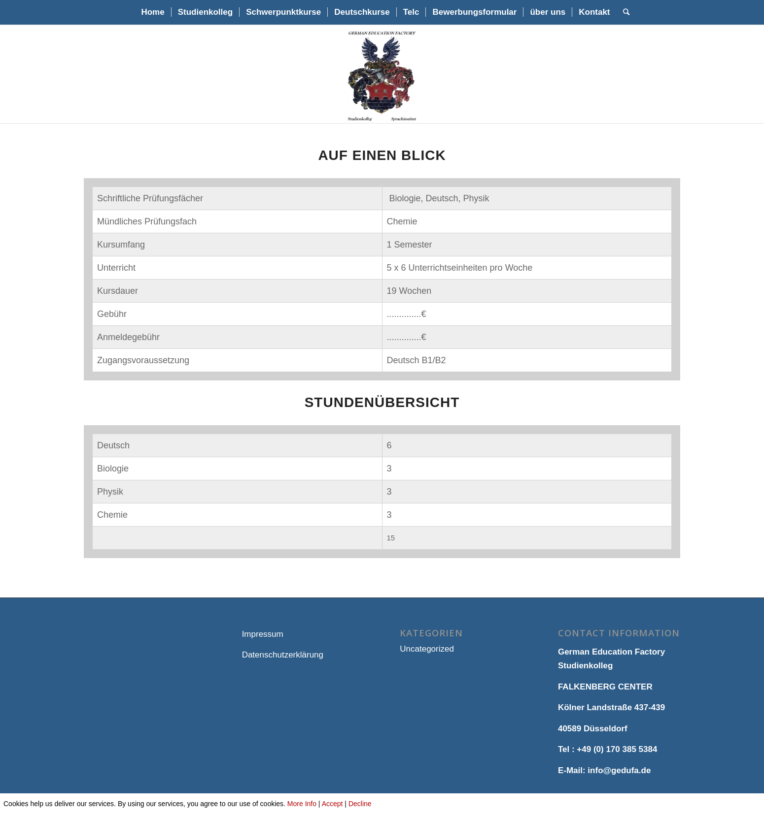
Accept (332, 804)
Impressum (262, 634)
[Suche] (623, 12)
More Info (301, 804)
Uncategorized (427, 649)
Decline (360, 804)
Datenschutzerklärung (282, 654)
